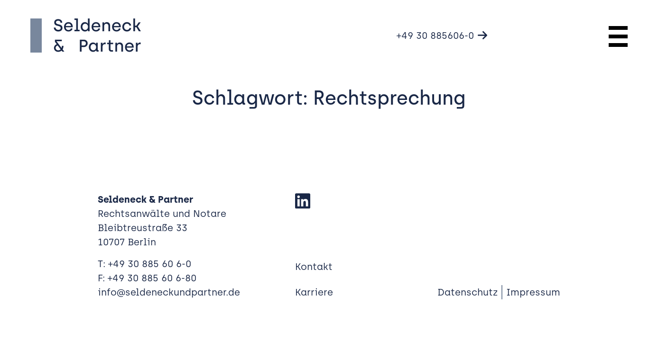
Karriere (314, 292)
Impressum (533, 292)
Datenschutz (467, 292)
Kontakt (314, 266)
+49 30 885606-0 (435, 35)
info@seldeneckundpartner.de (169, 292)
